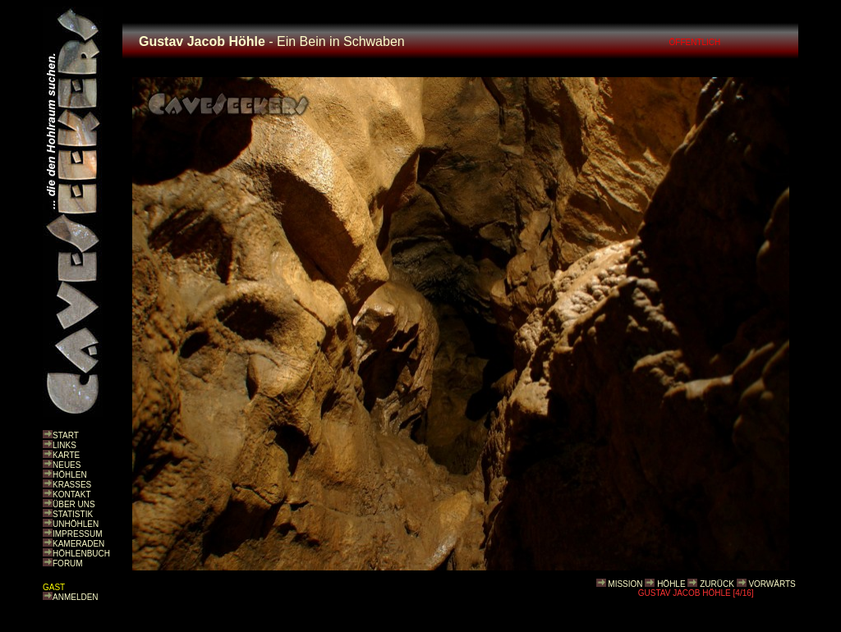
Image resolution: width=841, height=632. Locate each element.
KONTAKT (71, 494)
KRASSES (72, 484)
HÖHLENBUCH (81, 553)
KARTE (66, 455)
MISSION (625, 583)
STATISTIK (73, 514)
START (66, 435)
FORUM (68, 563)
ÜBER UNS (74, 504)
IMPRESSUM (78, 533)
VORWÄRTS (771, 583)
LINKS (64, 445)
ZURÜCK (717, 583)
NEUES (66, 464)
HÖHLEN (70, 474)
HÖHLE (671, 583)
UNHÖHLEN (76, 524)
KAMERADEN (78, 543)
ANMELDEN (76, 597)
